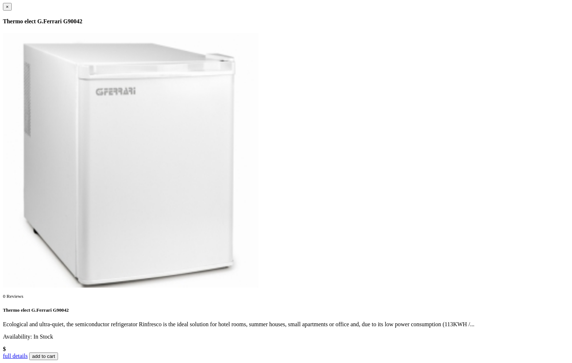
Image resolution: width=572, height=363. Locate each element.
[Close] (7, 7)
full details (15, 356)
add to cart (43, 356)
